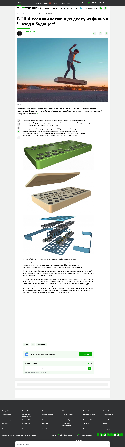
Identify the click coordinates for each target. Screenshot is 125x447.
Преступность (26, 423)
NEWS (19, 3)
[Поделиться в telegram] (18, 124)
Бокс (23, 429)
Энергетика (5, 423)
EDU (68, 3)
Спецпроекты (64, 8)
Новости (47, 8)
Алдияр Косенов (29, 31)
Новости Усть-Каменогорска (26, 415)
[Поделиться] (106, 33)
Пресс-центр (106, 429)
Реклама (105, 3)
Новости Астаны (67, 411)
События (45, 423)
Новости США (26, 420)
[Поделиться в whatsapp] (18, 121)
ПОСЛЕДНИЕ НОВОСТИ (24, 444)
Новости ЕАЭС (87, 420)
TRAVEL (62, 3)
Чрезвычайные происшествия (67, 424)
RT (37, 114)
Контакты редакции (17, 435)
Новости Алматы (47, 411)
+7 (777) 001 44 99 (65, 435)
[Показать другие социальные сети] (18, 132)
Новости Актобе (6, 414)
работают (64, 123)
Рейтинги (74, 8)
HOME (46, 3)
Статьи (54, 8)
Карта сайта (25, 411)
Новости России (47, 420)
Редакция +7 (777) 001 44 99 (91, 3)
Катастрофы (86, 423)
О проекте (5, 435)
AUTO (55, 3)
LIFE (24, 3)
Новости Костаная (67, 414)
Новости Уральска (47, 414)
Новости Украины (67, 420)
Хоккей (44, 429)
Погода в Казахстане (8, 411)
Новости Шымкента (89, 411)
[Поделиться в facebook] (18, 128)
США (33, 344)
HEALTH (38, 3)
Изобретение (41, 344)
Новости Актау (6, 420)
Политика (65, 429)
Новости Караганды (109, 411)
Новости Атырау (108, 414)
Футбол (105, 423)
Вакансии (28, 435)
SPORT (31, 3)
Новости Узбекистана (109, 420)
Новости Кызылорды (89, 414)
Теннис (4, 429)
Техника (26, 344)
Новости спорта (87, 429)
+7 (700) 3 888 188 (86, 435)
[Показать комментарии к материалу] (18, 138)
